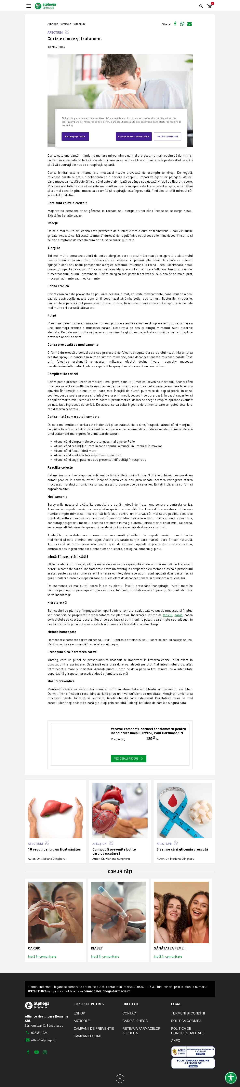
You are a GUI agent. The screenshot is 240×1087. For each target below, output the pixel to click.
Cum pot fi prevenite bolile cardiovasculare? (114, 851)
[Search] (201, 6)
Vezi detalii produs (128, 758)
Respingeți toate (75, 136)
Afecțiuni (79, 23)
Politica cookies (186, 1021)
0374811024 (36, 1033)
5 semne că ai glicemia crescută (182, 849)
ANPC (175, 1040)
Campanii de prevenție (94, 1028)
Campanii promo (88, 1036)
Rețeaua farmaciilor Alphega (141, 1031)
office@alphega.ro (40, 1040)
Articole (66, 23)
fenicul (168, 615)
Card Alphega (135, 1021)
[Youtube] (36, 1052)
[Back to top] (120, 1078)
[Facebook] (28, 1052)
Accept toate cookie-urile (133, 136)
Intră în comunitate (42, 956)
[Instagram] (45, 1052)
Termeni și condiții (188, 1013)
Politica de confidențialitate (187, 1031)
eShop (79, 1013)
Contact (130, 1013)
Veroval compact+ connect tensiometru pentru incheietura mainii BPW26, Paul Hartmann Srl (148, 731)
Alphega (53, 23)
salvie (179, 615)
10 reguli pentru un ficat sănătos (54, 849)
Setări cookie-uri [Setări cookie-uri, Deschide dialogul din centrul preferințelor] (167, 136)
